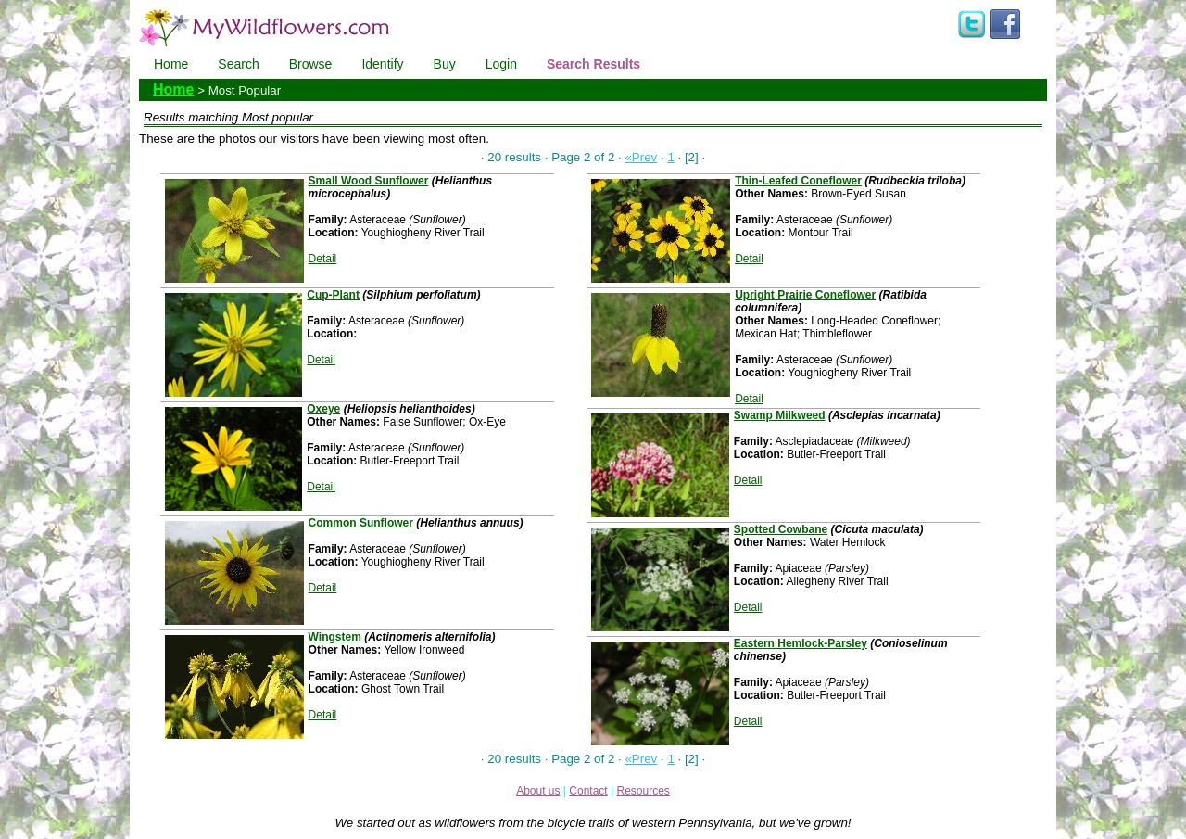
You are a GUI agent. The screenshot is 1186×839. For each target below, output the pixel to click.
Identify (382, 64)
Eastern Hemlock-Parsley (800, 643)
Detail (323, 258)
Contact (588, 790)
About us (538, 790)
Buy (445, 64)
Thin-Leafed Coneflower (798, 180)
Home (171, 64)
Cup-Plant (333, 294)
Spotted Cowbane (780, 529)
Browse (311, 64)
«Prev (641, 157)
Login (501, 64)
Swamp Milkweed (780, 415)
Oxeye (323, 408)
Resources (642, 790)
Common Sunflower (361, 522)
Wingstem (335, 636)
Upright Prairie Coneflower (805, 294)
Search (238, 64)
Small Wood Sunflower (369, 180)
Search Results (593, 64)
